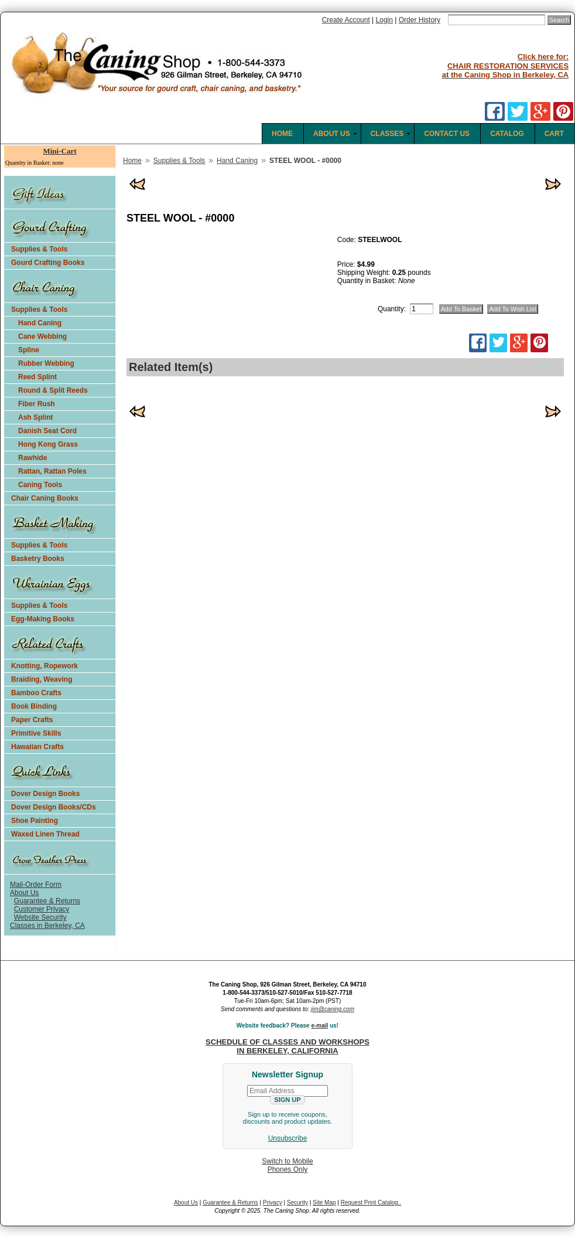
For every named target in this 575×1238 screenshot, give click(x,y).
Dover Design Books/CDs (53, 807)
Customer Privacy (42, 909)
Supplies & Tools (39, 249)
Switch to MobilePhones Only (287, 1165)
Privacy (272, 1202)
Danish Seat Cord (47, 431)
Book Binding (34, 706)
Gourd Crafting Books (47, 263)
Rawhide (32, 458)
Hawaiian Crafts (37, 747)
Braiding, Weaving (41, 679)
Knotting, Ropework (44, 666)
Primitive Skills (36, 733)
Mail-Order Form (35, 884)
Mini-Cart (59, 151)
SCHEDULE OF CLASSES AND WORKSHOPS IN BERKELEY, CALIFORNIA (287, 1046)
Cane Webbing (42, 336)
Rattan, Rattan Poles (52, 471)
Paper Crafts (32, 720)
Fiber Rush (36, 404)
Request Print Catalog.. (371, 1202)
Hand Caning (39, 323)
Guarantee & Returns (47, 901)
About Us (24, 893)
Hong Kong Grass (48, 444)
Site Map (324, 1202)
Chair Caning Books (44, 498)
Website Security (40, 917)
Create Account (346, 20)
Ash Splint (35, 417)
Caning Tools (40, 485)
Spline (28, 350)
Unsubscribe (287, 1138)
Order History (419, 20)
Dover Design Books (45, 794)
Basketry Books (37, 559)
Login (384, 20)
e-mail (319, 1025)
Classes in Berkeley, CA (47, 925)
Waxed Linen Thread (45, 834)
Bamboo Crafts (36, 693)
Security (297, 1202)
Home (132, 161)
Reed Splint (37, 377)
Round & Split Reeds (53, 390)
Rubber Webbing (46, 363)
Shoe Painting (34, 821)
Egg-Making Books (42, 619)
